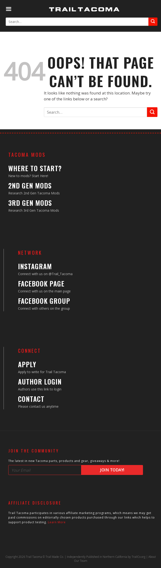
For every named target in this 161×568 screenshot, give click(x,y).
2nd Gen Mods (30, 185)
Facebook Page (41, 283)
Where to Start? (35, 168)
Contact (31, 399)
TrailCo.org (138, 557)
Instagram (35, 266)
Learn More (57, 522)
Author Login (40, 381)
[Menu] (8, 9)
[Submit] (152, 22)
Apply (27, 364)
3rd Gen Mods (30, 203)
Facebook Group (44, 301)
